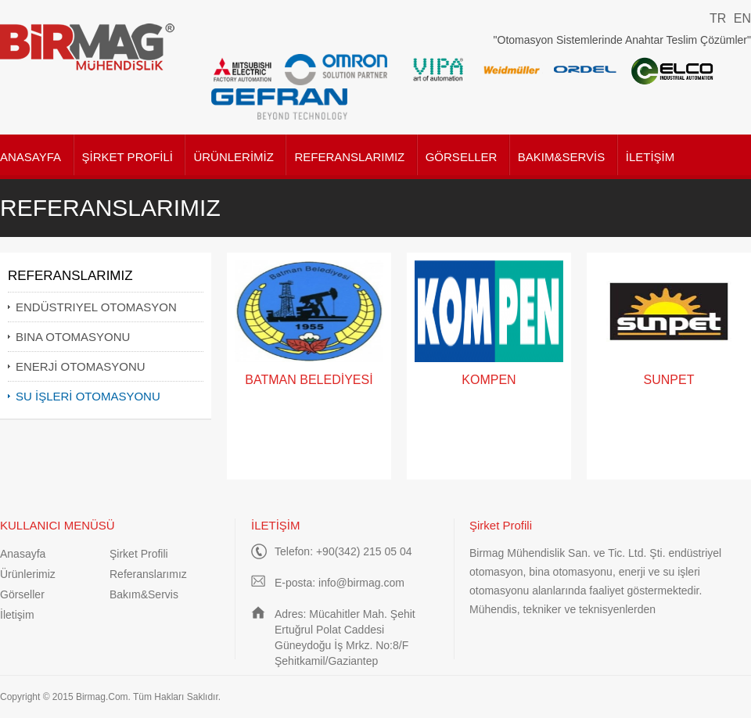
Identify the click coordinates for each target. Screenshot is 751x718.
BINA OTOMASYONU (73, 336)
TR (718, 18)
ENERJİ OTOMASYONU (81, 366)
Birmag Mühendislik (88, 46)
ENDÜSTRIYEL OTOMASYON (96, 307)
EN (742, 18)
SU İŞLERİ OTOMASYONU (88, 396)
